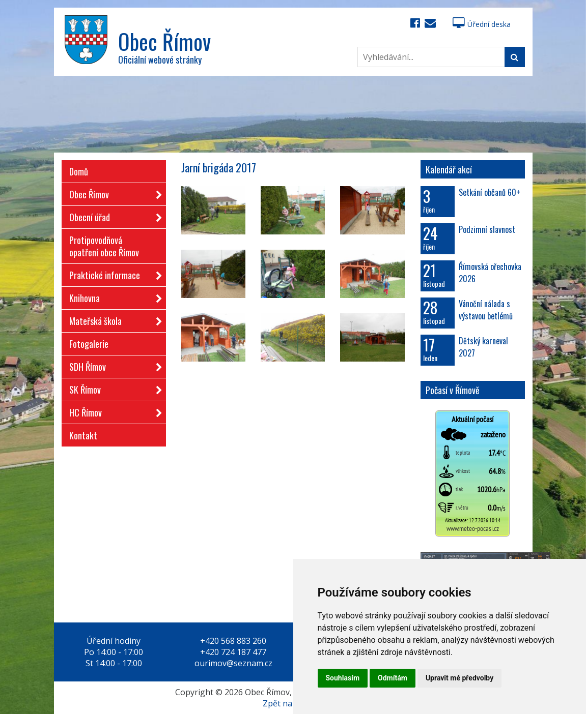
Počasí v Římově (453, 390)
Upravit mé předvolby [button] (459, 678)
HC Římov (112, 410)
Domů (78, 171)
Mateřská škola (112, 319)
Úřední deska (482, 24)
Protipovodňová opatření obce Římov (104, 246)
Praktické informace (112, 273)
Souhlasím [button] (343, 678)
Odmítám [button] (392, 678)
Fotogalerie (88, 343)
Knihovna (112, 296)
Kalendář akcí (449, 169)
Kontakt (83, 435)
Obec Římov (112, 192)
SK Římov (112, 387)
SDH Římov (112, 364)
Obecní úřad (112, 215)
